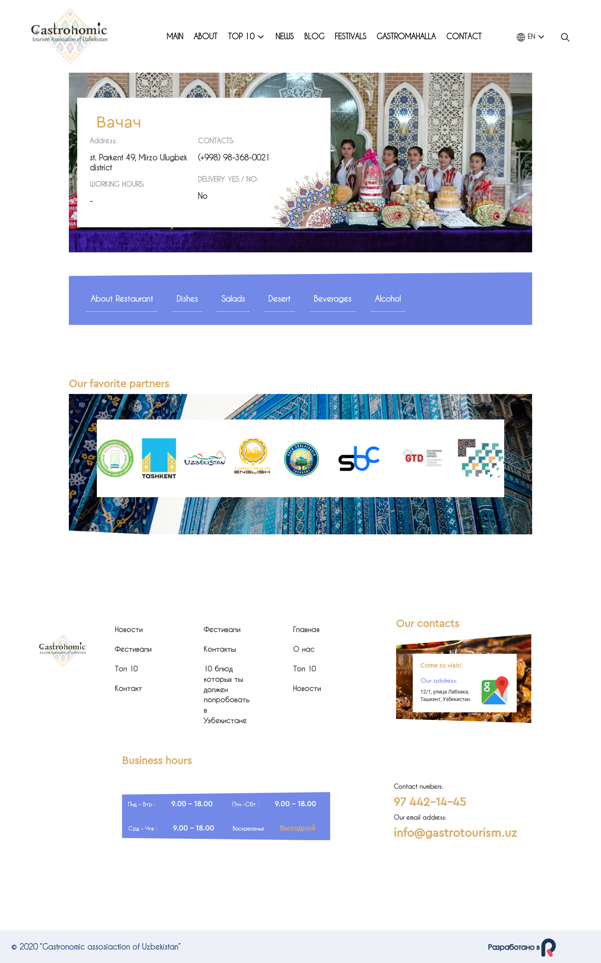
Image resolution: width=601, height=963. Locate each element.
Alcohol (388, 298)
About (205, 36)
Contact (464, 36)
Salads (233, 298)
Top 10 (246, 36)
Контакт (128, 688)
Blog (314, 36)
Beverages (332, 298)
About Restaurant (122, 298)
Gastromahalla (406, 36)
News (284, 36)
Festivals (350, 36)
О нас (303, 649)
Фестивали (133, 649)
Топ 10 (126, 669)
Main (175, 36)
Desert (279, 298)
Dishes (187, 298)
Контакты (220, 649)
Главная (306, 629)
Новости (129, 629)
